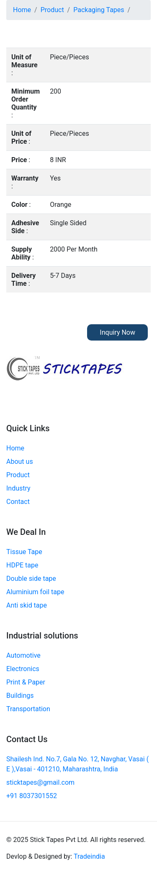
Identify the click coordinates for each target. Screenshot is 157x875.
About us (19, 461)
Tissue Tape (24, 552)
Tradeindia (89, 856)
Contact (18, 502)
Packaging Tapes (98, 10)
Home (22, 10)
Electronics (22, 669)
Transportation (28, 709)
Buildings (20, 695)
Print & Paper (25, 682)
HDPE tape (22, 565)
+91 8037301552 (31, 796)
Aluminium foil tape (35, 592)
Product (52, 10)
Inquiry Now (117, 332)
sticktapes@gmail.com (40, 782)
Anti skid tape (26, 605)
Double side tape (31, 578)
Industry (18, 488)
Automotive (23, 655)
